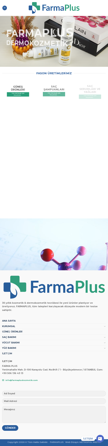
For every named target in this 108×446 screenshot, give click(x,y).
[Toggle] (105, 326)
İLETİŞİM (7, 353)
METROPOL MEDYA (90, 442)
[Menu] (4, 8)
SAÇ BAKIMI (9, 337)
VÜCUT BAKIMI (11, 342)
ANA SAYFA (9, 320)
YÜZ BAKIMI (9, 348)
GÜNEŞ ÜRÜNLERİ (12, 331)
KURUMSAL (8, 326)
